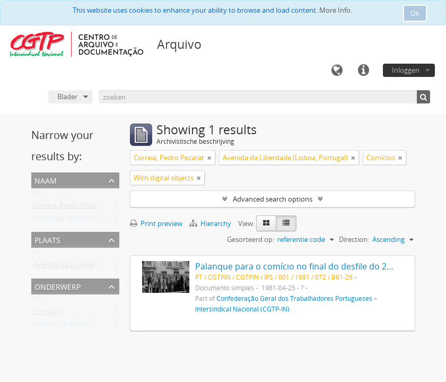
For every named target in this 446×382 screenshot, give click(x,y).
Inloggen (405, 70)
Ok (414, 13)
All (37, 194)
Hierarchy (211, 223)
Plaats (47, 239)
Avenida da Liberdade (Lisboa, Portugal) (96, 267)
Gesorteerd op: (250, 239)
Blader (67, 96)
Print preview (156, 223)
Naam (45, 179)
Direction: (354, 239)
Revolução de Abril (62, 326)
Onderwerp (57, 286)
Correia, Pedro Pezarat (68, 207)
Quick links (363, 70)
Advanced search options (272, 199)
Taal (336, 70)
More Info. (335, 10)
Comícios (47, 313)
